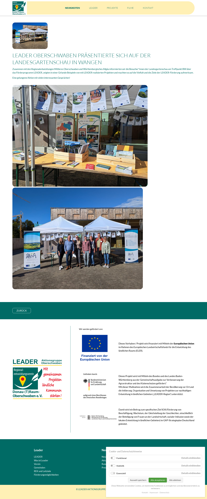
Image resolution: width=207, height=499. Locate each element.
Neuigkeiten (72, 7)
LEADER (93, 7)
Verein (37, 464)
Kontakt (148, 7)
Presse (105, 467)
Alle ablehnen (175, 480)
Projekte (112, 7)
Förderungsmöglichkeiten (46, 474)
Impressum (154, 492)
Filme (130, 7)
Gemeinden (39, 467)
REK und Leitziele (42, 471)
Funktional (121, 458)
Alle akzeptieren (158, 480)
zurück (22, 310)
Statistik (120, 465)
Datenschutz (164, 492)
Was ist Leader (41, 460)
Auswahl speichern (138, 480)
